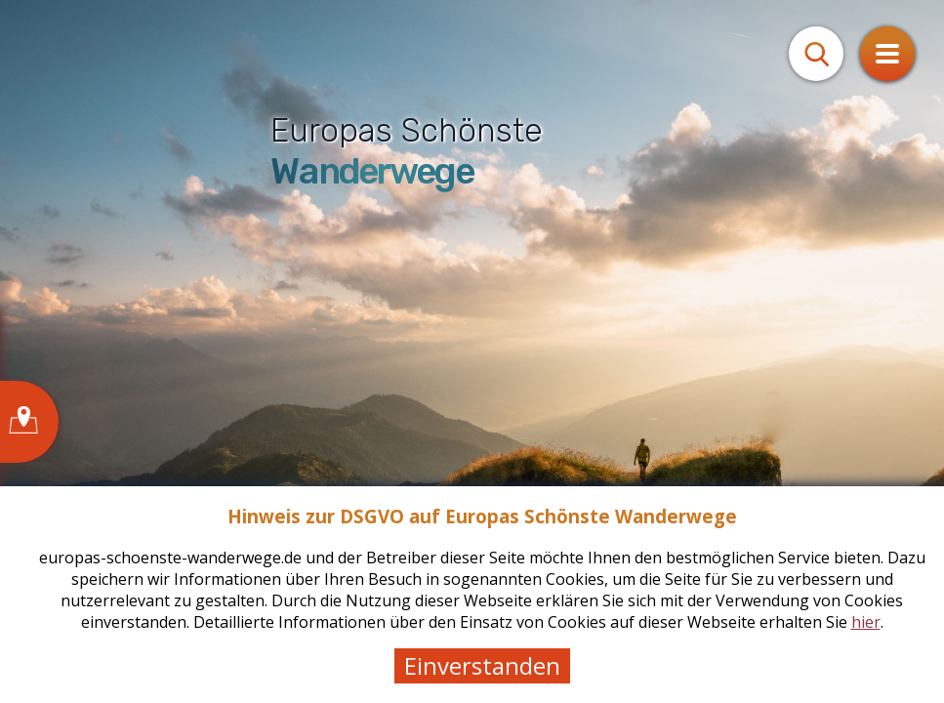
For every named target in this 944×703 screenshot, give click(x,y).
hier (866, 622)
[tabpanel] (472, 351)
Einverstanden (482, 665)
